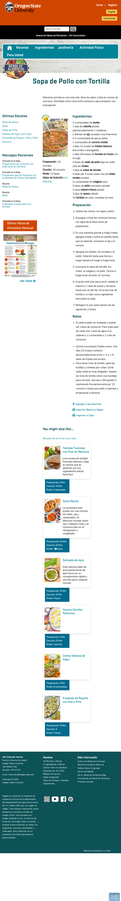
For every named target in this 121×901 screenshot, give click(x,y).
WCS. (108, 850)
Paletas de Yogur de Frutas (17, 134)
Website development (93, 850)
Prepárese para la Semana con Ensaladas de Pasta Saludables (19, 176)
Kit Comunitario (77, 35)
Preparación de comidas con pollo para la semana (18, 165)
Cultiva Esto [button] (109, 18)
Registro (112, 5)
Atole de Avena (10, 122)
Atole (5, 126)
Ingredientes (44, 48)
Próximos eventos (85, 781)
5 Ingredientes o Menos (54, 764)
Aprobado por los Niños (53, 770)
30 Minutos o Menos (52, 761)
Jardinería (65, 48)
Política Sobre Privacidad (89, 768)
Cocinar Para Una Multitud (55, 767)
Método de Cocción (52, 774)
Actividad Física (92, 48)
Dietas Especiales (51, 777)
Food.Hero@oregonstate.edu (21, 774)
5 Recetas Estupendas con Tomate (16, 205)
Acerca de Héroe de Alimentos (51, 35)
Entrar (99, 5)
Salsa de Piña (9, 130)
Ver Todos (26, 281)
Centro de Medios (86, 771)
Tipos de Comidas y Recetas (56, 780)
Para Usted (15, 55)
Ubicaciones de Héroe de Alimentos (94, 778)
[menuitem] (99, 5)
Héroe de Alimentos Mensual (91, 764)
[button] (47, 116)
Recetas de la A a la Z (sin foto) (59, 438)
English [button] (111, 11)
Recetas (22, 48)
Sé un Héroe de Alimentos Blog (92, 775)
